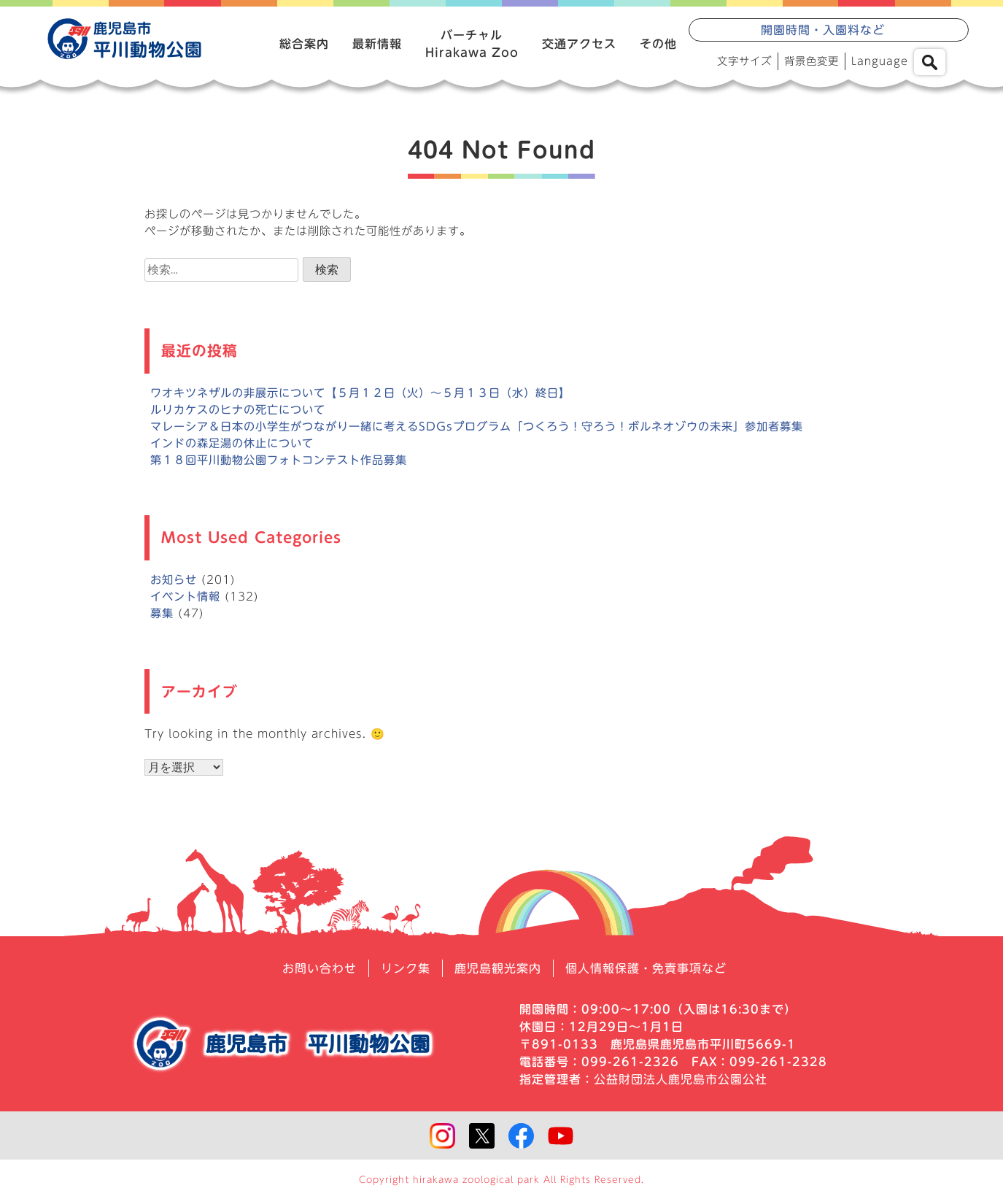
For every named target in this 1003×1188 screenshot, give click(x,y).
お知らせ (173, 579)
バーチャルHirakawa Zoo (472, 43)
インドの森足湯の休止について (232, 443)
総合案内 (304, 44)
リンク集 (405, 968)
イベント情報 (185, 596)
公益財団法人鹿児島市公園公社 (680, 1079)
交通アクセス (579, 44)
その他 (658, 44)
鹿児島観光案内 (497, 968)
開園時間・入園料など (823, 30)
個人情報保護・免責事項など (646, 968)
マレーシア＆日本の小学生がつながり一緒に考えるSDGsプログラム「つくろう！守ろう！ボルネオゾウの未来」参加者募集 (476, 426)
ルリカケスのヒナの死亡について (237, 409)
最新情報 (377, 44)
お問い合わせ (319, 968)
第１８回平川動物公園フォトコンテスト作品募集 (278, 460)
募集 (162, 613)
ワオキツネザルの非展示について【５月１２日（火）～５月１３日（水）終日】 (360, 392)
